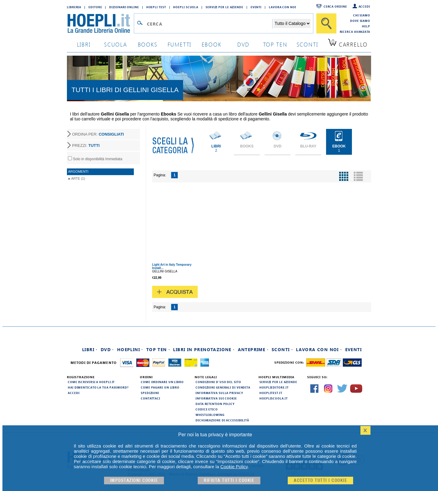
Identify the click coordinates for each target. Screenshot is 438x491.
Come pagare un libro (160, 387)
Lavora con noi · (319, 349)
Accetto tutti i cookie (320, 480)
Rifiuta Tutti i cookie (229, 480)
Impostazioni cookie (134, 480)
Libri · (90, 349)
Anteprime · (253, 349)
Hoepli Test (156, 7)
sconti (307, 44)
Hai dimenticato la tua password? (98, 387)
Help (366, 26)
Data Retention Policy (215, 404)
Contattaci (150, 398)
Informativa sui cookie (216, 398)
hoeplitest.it (270, 393)
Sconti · (282, 349)
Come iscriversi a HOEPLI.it (91, 382)
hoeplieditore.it (273, 387)
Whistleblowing (210, 415)
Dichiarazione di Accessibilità (222, 420)
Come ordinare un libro (162, 382)
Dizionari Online (124, 7)
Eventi (256, 7)
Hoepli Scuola (185, 7)
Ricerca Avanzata (355, 31)
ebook (211, 44)
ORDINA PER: (98, 134)
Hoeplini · (130, 349)
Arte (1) (78, 178)
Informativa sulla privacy (219, 393)
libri (84, 44)
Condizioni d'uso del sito (218, 382)
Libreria (74, 7)
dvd (243, 44)
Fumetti (180, 44)
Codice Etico (207, 409)
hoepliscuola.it (273, 398)
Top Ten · (158, 349)
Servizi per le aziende (224, 7)
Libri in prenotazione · (204, 349)
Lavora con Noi (282, 7)
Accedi (364, 6)
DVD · (107, 349)
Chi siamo (361, 15)
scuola (115, 44)
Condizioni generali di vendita (223, 387)
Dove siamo (360, 20)
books (148, 44)
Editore (95, 7)
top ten (275, 44)
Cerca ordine (335, 6)
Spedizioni (150, 393)
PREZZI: (85, 145)
